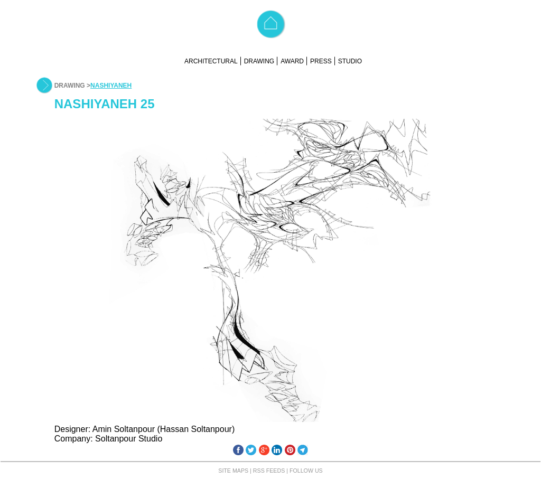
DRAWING (259, 61)
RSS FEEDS (269, 470)
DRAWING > (72, 85)
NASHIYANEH (111, 85)
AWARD (292, 61)
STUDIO (350, 61)
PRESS (321, 61)
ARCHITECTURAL (211, 61)
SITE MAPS (233, 470)
